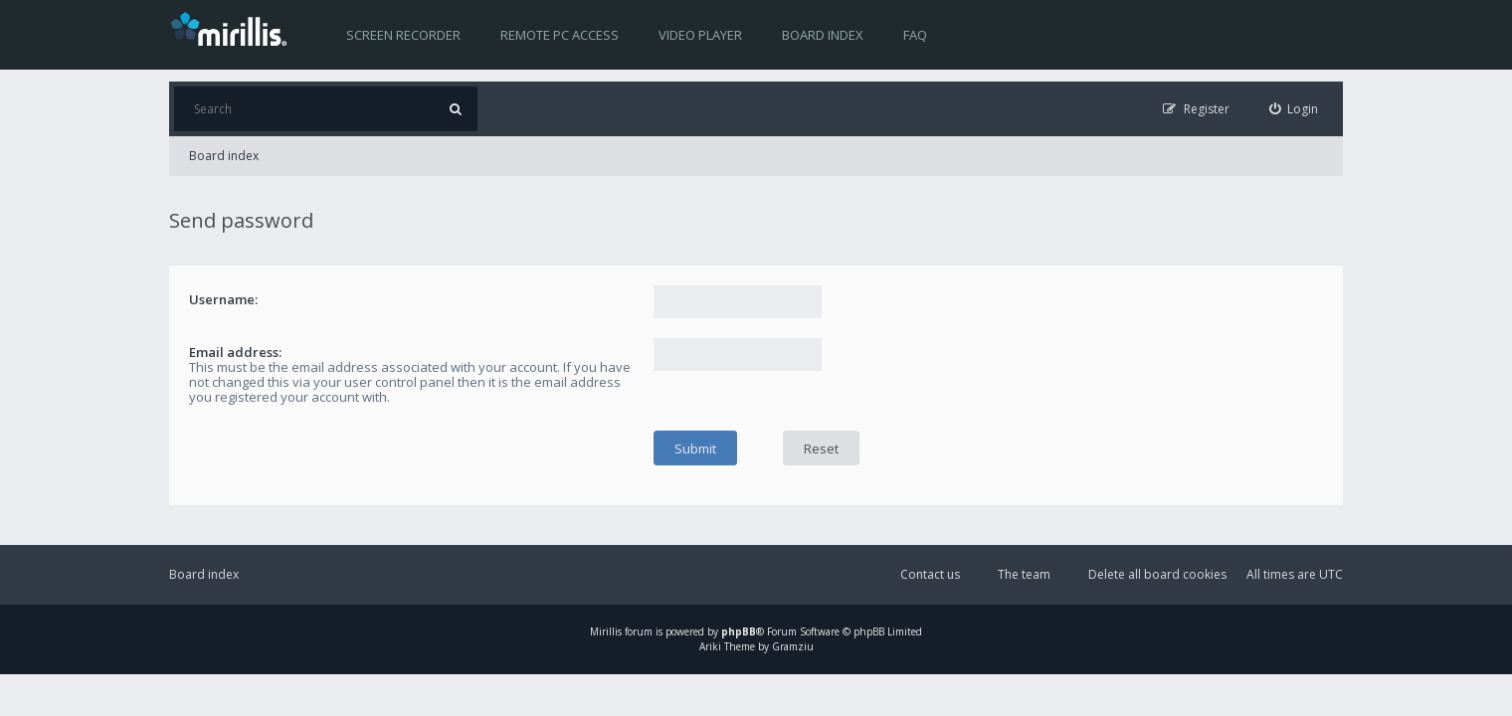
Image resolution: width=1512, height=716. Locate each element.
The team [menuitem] (1024, 574)
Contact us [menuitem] (930, 574)
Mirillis (606, 631)
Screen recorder (403, 35)
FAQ (915, 35)
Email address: (235, 352)
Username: (223, 299)
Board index (822, 35)
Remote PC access (559, 35)
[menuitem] (1294, 109)
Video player (700, 35)
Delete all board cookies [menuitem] (1157, 574)
